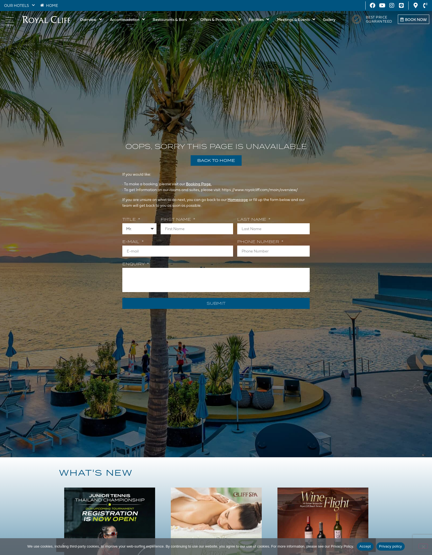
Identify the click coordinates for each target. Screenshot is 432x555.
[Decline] (423, 546)
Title (129, 219)
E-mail (131, 242)
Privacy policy (390, 546)
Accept (365, 546)
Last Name (252, 219)
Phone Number (258, 242)
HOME (52, 5)
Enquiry (134, 264)
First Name (176, 219)
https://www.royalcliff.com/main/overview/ (260, 189)
